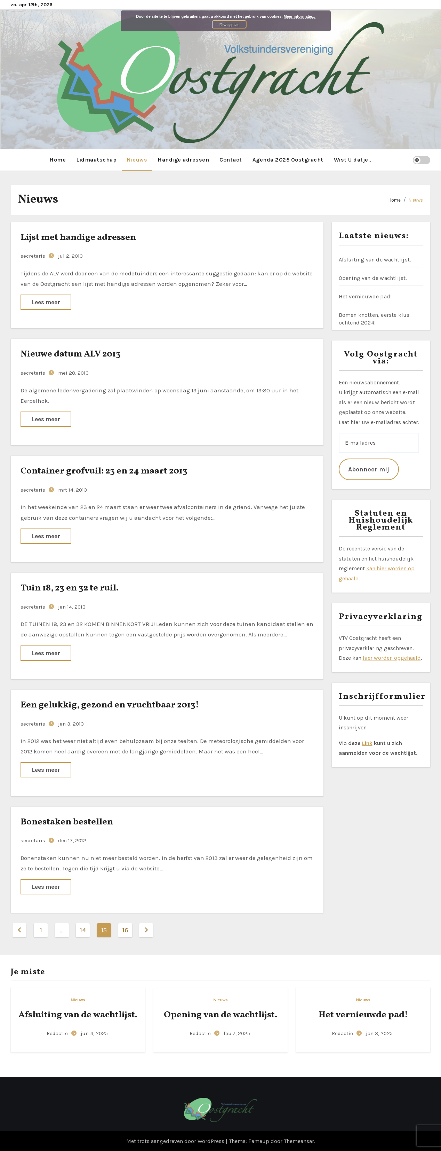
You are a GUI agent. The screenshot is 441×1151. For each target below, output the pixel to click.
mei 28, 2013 (73, 372)
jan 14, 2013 (72, 606)
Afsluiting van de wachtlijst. (375, 259)
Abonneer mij (368, 469)
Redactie (58, 1033)
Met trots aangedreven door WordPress (176, 1140)
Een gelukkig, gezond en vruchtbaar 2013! (110, 704)
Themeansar (299, 1140)
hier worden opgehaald (392, 657)
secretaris (34, 256)
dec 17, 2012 (72, 840)
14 (84, 930)
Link (367, 742)
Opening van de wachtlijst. (373, 277)
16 (127, 930)
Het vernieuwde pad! (365, 296)
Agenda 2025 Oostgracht (287, 159)
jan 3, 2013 (71, 723)
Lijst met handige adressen (78, 237)
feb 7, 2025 (237, 1033)
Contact (230, 159)
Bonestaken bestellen (67, 821)
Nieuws (137, 159)
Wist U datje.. (352, 159)
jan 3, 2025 (379, 1033)
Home (57, 159)
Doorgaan (229, 24)
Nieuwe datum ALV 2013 (71, 354)
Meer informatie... (299, 16)
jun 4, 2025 (94, 1033)
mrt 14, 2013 (72, 489)
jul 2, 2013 (70, 256)
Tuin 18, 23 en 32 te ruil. (70, 587)
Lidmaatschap (96, 159)
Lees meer (46, 301)
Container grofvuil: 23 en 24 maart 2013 (104, 470)
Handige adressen (183, 159)
